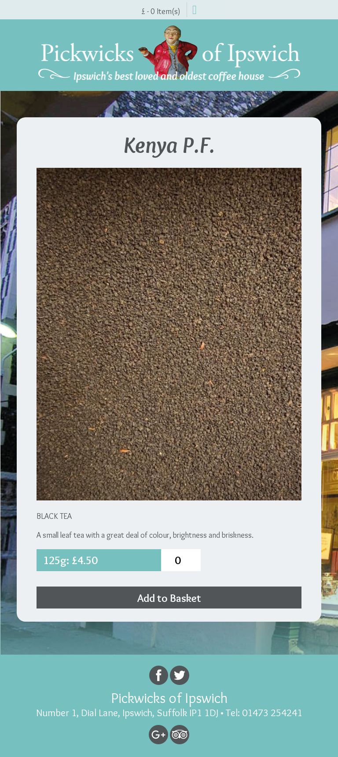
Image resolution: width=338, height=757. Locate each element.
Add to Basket (169, 598)
